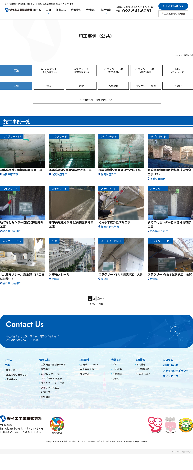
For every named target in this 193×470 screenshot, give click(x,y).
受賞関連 (84, 390)
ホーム (37, 10)
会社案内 (116, 376)
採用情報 (140, 376)
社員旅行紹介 (143, 390)
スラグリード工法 (50, 404)
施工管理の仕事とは (16, 390)
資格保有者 (12, 395)
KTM (177, 70)
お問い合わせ (170, 381)
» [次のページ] (100, 299)
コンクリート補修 (145, 86)
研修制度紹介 (143, 385)
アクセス (117, 394)
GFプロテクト (49, 70)
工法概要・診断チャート (53, 380)
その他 (178, 86)
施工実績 (10, 386)
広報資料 (84, 376)
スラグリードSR (113, 70)
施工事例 (45, 385)
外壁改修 (113, 86)
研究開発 (45, 413)
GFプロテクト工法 (50, 390)
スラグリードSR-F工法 (52, 399)
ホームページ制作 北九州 (181, 468)
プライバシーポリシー (175, 387)
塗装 (49, 86)
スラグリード (81, 70)
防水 (81, 86)
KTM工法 (45, 408)
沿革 (115, 380)
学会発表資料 (87, 385)
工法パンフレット (89, 380)
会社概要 (117, 385)
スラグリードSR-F (145, 70)
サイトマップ (170, 392)
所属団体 (117, 390)
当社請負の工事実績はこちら (97, 100)
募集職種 (140, 380)
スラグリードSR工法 (51, 394)
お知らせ (168, 376)
